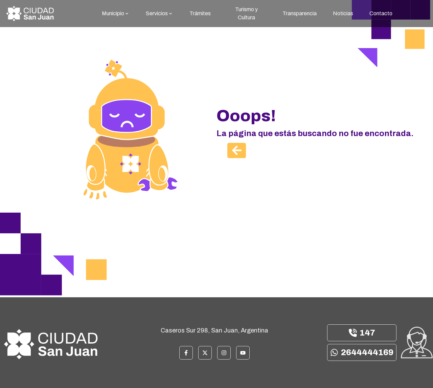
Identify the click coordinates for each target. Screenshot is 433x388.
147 (362, 332)
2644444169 (361, 352)
